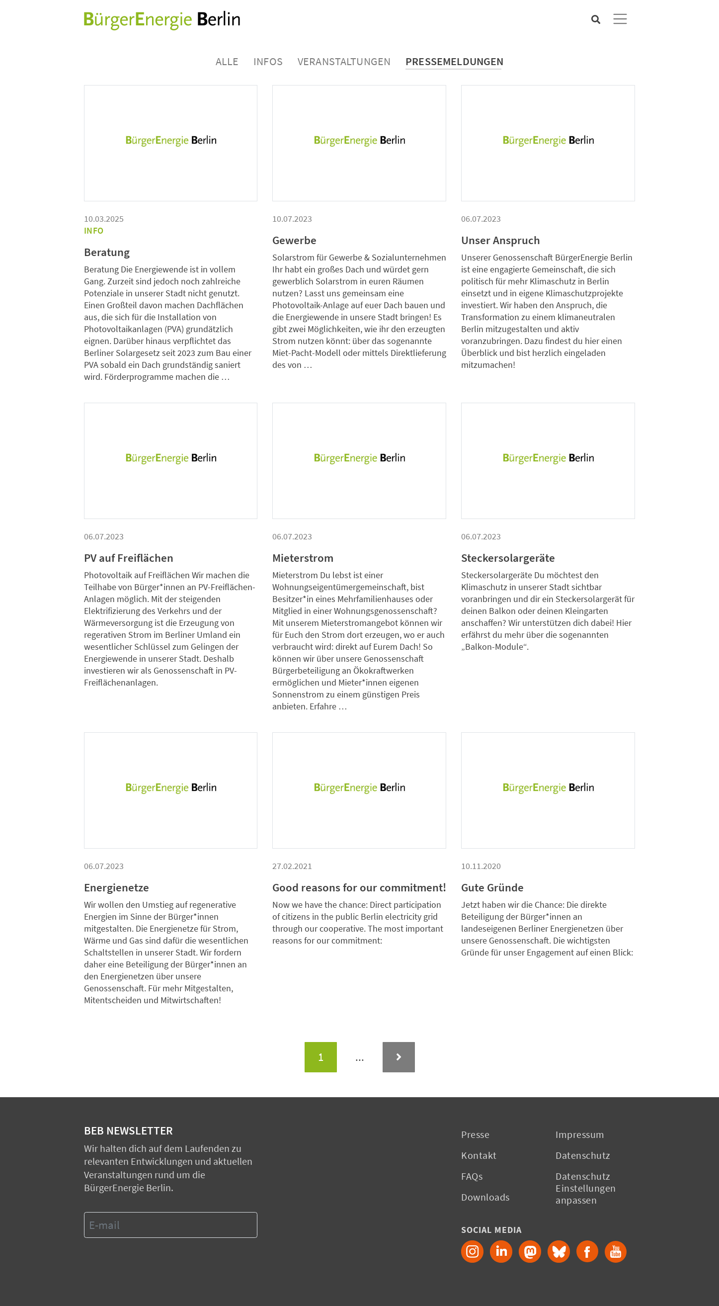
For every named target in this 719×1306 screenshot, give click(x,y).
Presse (475, 1134)
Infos (268, 61)
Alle (227, 61)
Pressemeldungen (454, 61)
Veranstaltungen (344, 61)
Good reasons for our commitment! (359, 887)
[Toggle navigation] (620, 18)
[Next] (399, 1057)
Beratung (107, 252)
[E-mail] (170, 1225)
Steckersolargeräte (508, 558)
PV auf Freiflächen (128, 558)
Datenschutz (583, 1155)
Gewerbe (294, 240)
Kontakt (479, 1155)
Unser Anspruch (500, 240)
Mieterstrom (302, 558)
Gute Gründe (492, 887)
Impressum (580, 1134)
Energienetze (116, 887)
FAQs (471, 1176)
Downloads (485, 1197)
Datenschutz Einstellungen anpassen (586, 1188)
